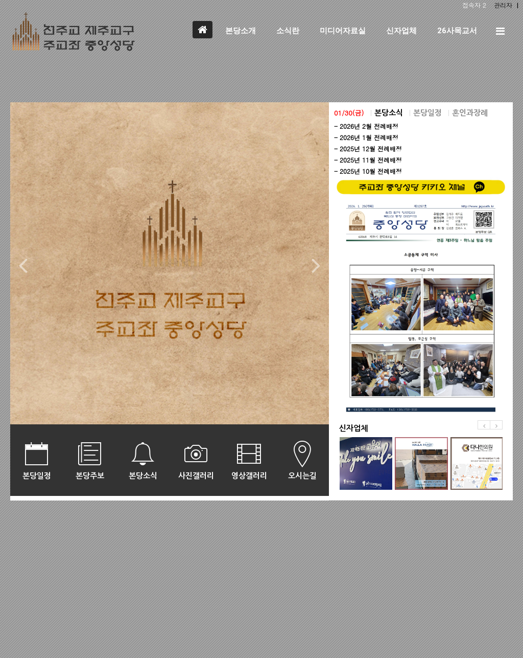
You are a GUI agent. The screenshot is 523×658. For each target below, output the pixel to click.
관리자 (503, 5)
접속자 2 (474, 5)
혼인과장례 (470, 113)
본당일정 (427, 113)
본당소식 (388, 113)
